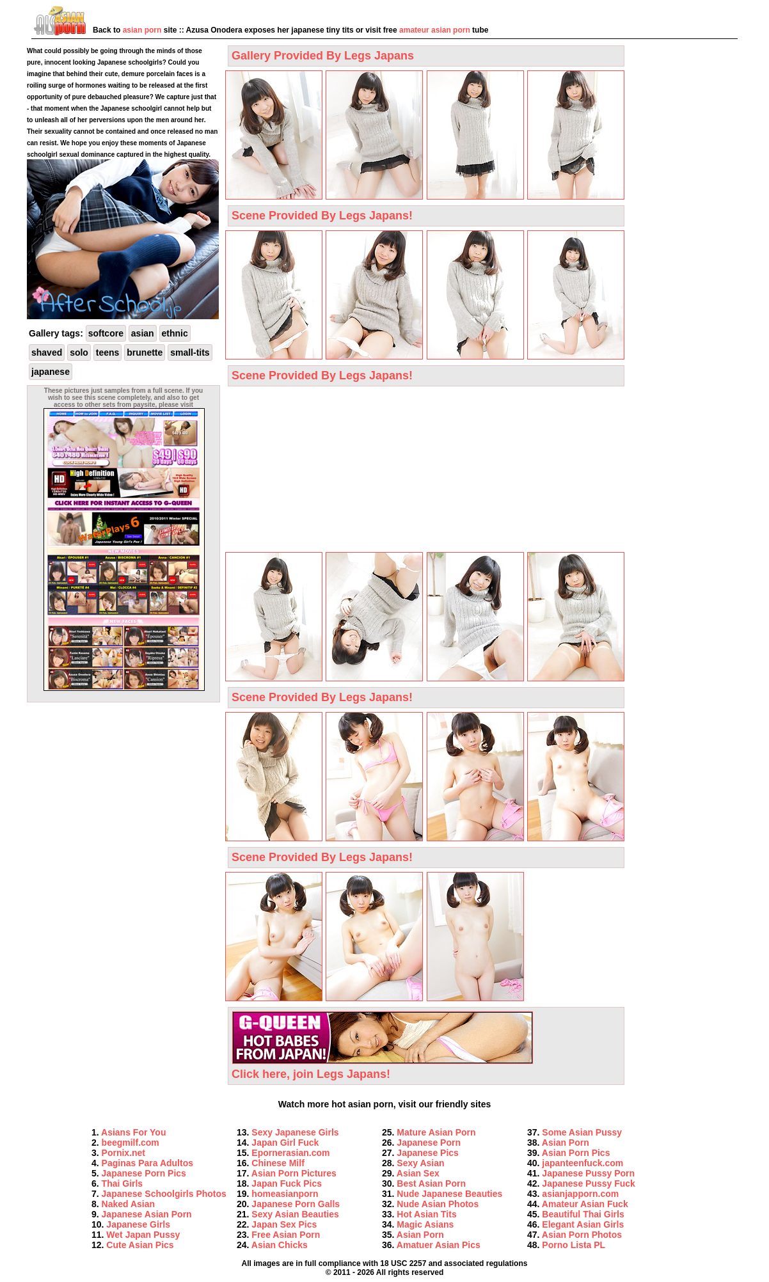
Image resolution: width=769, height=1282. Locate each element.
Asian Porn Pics (576, 1153)
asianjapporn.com (580, 1194)
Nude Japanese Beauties (449, 1194)
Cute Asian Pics (139, 1245)
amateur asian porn (434, 30)
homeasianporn (284, 1194)
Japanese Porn (429, 1142)
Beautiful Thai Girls (583, 1214)
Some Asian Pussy (582, 1132)
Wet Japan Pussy (143, 1235)
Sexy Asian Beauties (294, 1214)
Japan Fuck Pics (286, 1183)
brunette (145, 352)
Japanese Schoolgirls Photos (164, 1194)
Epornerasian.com (290, 1153)
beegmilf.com (130, 1142)
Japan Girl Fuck (285, 1142)
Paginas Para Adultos (147, 1163)
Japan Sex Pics (284, 1224)
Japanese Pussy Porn (588, 1173)
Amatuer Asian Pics (438, 1245)
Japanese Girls (138, 1224)
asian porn (142, 30)
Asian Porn (420, 1235)
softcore (105, 333)
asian (142, 333)
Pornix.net (123, 1153)
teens (108, 352)
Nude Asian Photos (438, 1204)
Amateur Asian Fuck (585, 1204)
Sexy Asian (420, 1163)
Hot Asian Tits (426, 1214)
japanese (50, 372)
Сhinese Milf (277, 1163)
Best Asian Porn (431, 1183)
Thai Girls (122, 1183)
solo (79, 352)
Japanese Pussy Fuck (588, 1183)
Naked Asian (128, 1204)
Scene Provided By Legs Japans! (322, 215)
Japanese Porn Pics (144, 1173)
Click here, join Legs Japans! (382, 1067)
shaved (46, 352)
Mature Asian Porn (436, 1132)
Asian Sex (418, 1173)
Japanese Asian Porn (147, 1214)
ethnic (175, 333)
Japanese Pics (428, 1153)
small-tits (189, 352)
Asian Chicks (279, 1245)
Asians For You (133, 1132)
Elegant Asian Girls (583, 1224)
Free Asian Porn (285, 1235)
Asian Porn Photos (582, 1235)
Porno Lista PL (573, 1245)
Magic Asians (425, 1224)
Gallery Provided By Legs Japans (323, 55)
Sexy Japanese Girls (294, 1132)
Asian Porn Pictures (294, 1173)
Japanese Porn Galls (295, 1204)
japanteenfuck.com (582, 1163)
